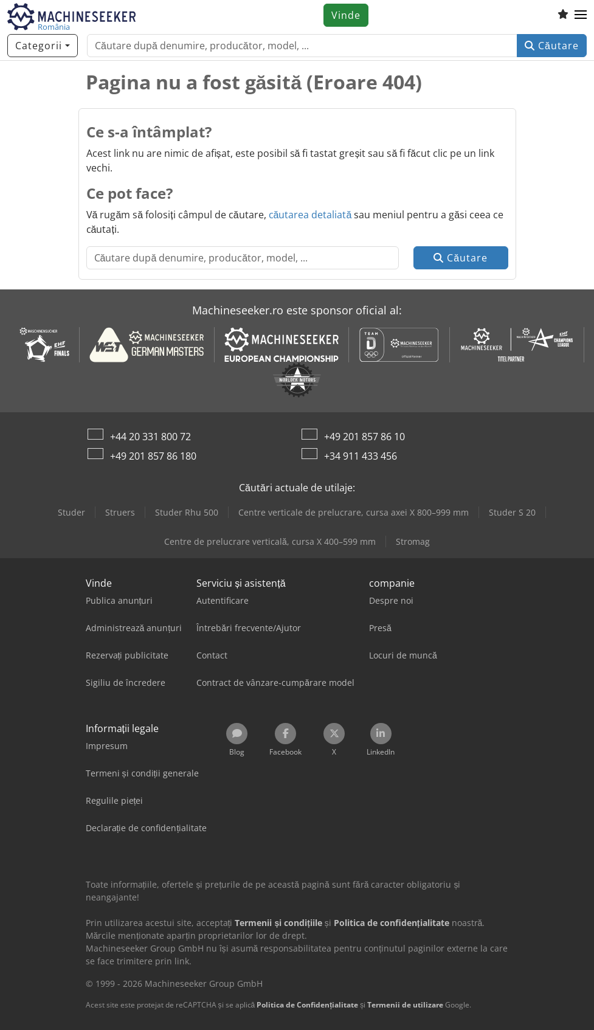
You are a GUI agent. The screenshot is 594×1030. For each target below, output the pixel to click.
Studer (71, 512)
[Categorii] (42, 45)
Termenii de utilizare (405, 1005)
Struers (120, 512)
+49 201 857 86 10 (364, 436)
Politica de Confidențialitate (307, 1005)
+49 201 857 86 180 (153, 456)
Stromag (413, 541)
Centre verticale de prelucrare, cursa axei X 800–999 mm (353, 512)
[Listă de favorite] (563, 15)
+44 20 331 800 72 (150, 436)
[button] (581, 15)
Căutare (552, 45)
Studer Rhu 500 (186, 512)
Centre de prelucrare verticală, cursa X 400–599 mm (270, 541)
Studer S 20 (512, 512)
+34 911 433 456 (360, 456)
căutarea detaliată (310, 214)
